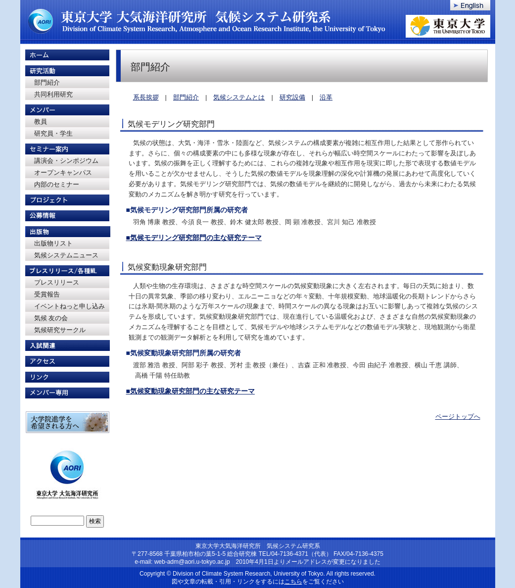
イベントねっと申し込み (69, 306)
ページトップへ (457, 416)
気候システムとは (239, 97)
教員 (40, 121)
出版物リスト (53, 243)
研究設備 (292, 97)
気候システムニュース (66, 255)
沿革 (326, 97)
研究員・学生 (53, 133)
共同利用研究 (53, 94)
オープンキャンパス (63, 172)
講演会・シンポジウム (66, 160)
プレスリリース (56, 282)
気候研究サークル (60, 330)
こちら (293, 581)
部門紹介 (47, 82)
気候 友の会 (51, 318)
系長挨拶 (146, 97)
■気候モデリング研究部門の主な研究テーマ (194, 238)
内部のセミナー (56, 184)
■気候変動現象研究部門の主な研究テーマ (190, 391)
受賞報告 (47, 294)
